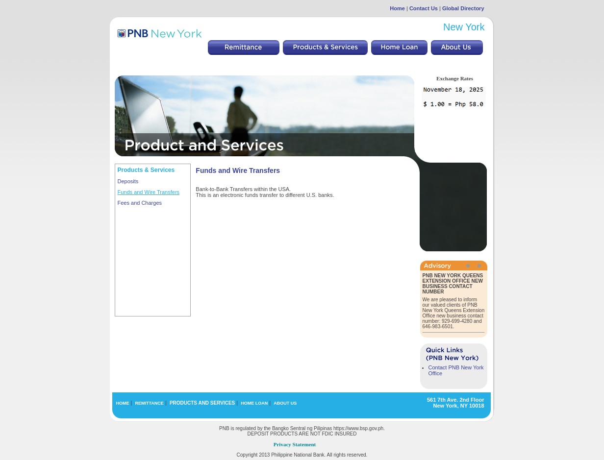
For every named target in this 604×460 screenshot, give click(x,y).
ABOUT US (285, 403)
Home (397, 8)
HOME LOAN (254, 403)
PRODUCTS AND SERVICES (202, 403)
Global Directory (463, 8)
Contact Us (423, 8)
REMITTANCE (149, 403)
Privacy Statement (295, 444)
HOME (122, 403)
